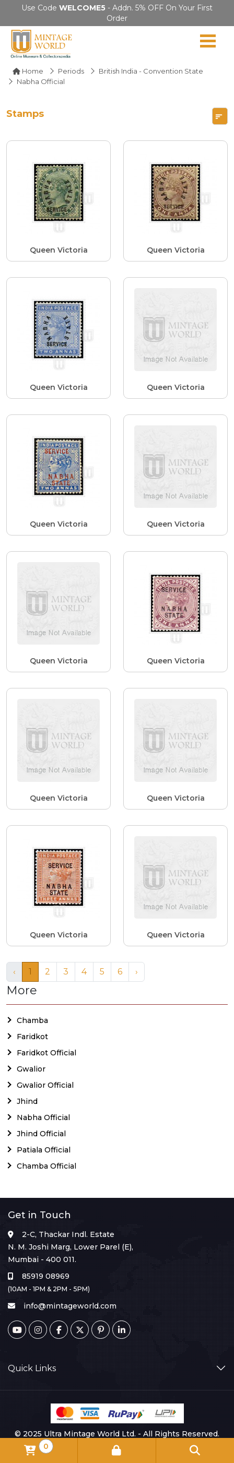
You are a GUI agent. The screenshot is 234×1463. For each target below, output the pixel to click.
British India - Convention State (151, 71)
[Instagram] (38, 1330)
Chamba (32, 1020)
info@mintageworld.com (70, 1306)
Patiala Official (44, 1150)
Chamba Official (46, 1166)
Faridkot (32, 1036)
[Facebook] (59, 1330)
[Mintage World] (41, 43)
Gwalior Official (45, 1085)
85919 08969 (45, 1276)
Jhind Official (41, 1133)
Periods (71, 71)
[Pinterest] (100, 1330)
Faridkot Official (46, 1052)
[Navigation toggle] (208, 43)
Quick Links (32, 1368)
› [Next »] (136, 972)
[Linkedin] (121, 1330)
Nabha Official (43, 1117)
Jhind (27, 1101)
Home (28, 71)
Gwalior (31, 1069)
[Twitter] (80, 1330)
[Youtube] (17, 1330)
